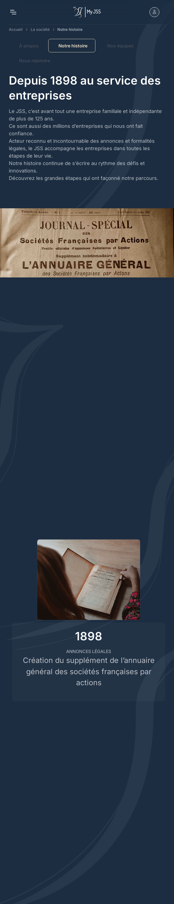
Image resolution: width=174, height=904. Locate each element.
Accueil (16, 29)
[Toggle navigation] (13, 12)
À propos (29, 45)
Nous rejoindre (34, 60)
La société (40, 29)
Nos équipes (120, 45)
